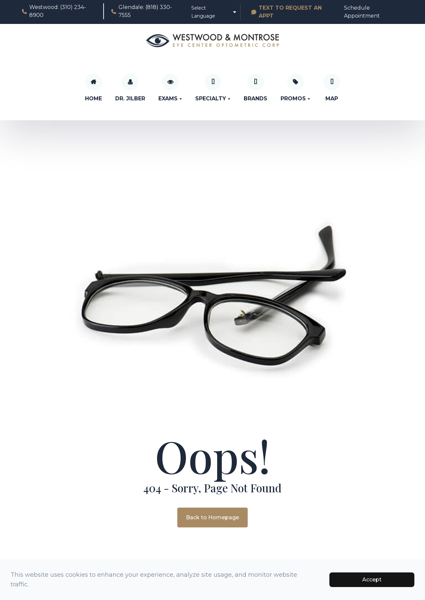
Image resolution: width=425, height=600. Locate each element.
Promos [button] (295, 98)
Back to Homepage (212, 517)
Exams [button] (170, 98)
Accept (372, 579)
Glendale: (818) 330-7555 (141, 11)
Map (331, 98)
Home (93, 98)
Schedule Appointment (362, 12)
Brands (255, 98)
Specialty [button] (212, 98)
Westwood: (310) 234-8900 (53, 11)
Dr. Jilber (130, 98)
